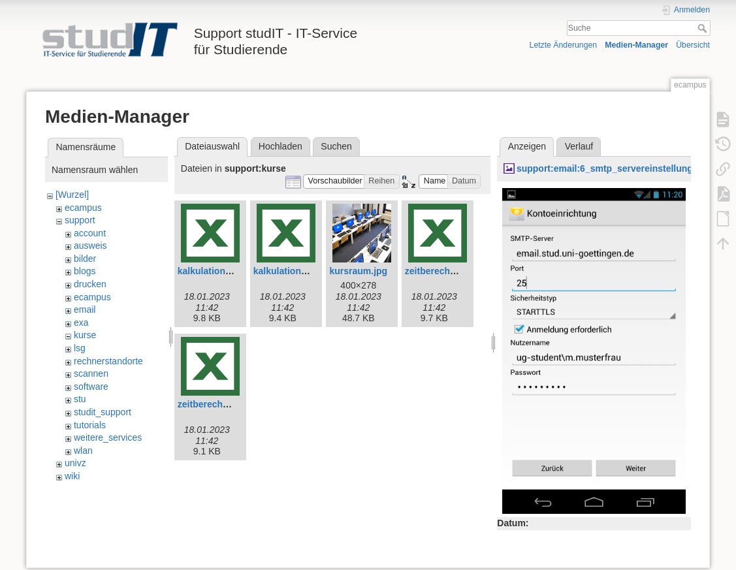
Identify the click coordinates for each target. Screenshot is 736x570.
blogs (84, 271)
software (91, 386)
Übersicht (693, 45)
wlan (83, 450)
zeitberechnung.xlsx (222, 404)
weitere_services (108, 437)
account (90, 233)
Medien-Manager (636, 45)
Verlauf (579, 146)
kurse (85, 335)
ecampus (83, 207)
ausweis (90, 245)
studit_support (102, 412)
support (80, 220)
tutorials (90, 425)
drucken (90, 284)
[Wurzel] (72, 194)
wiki (72, 476)
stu (80, 399)
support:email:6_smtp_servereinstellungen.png (620, 168)
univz (75, 463)
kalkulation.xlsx (287, 271)
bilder (85, 258)
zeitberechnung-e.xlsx (453, 271)
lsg (80, 348)
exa (81, 322)
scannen (91, 373)
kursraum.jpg (358, 271)
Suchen (336, 146)
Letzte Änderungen (564, 45)
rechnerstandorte (108, 361)
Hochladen (280, 146)
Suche (703, 28)
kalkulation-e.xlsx (216, 271)
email (84, 309)
